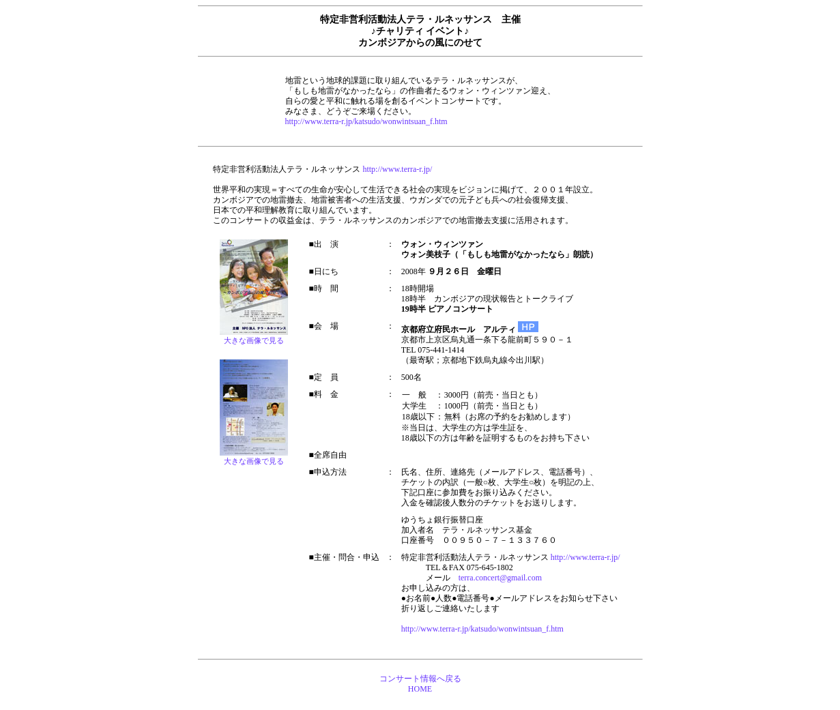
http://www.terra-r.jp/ (397, 169)
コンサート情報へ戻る (420, 678)
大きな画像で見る (254, 461)
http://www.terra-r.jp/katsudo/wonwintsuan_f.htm (366, 121)
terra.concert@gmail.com (500, 577)
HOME (420, 689)
